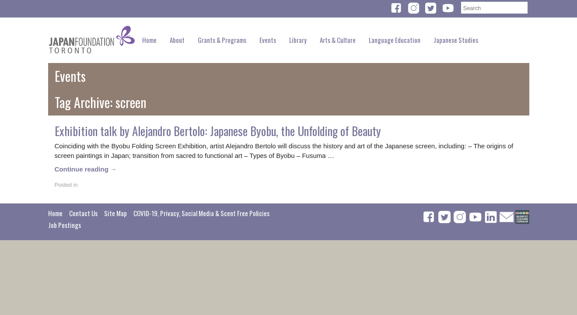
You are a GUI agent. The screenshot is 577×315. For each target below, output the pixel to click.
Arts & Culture (338, 40)
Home (149, 40)
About (177, 40)
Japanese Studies (456, 40)
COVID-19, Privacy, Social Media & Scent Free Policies (201, 213)
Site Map (115, 213)
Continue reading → (86, 169)
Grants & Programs (222, 40)
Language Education (394, 40)
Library (298, 40)
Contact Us (83, 213)
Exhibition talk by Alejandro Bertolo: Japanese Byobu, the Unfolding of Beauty (218, 131)
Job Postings (64, 225)
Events (267, 40)
